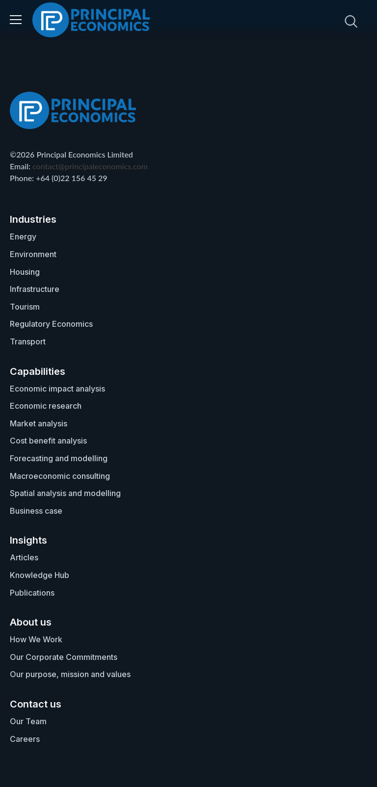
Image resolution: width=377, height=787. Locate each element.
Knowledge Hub (39, 575)
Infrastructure (34, 289)
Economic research (45, 406)
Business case (36, 511)
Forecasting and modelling (59, 458)
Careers (25, 739)
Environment (33, 254)
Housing (25, 272)
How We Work (36, 639)
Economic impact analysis (57, 389)
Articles (24, 557)
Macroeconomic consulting (60, 476)
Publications (32, 593)
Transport (28, 341)
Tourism (25, 307)
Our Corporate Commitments (63, 657)
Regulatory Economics (51, 324)
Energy (23, 236)
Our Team (28, 721)
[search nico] (291, 21)
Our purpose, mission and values (70, 674)
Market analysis (38, 423)
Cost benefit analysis (48, 441)
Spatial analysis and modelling (65, 493)
